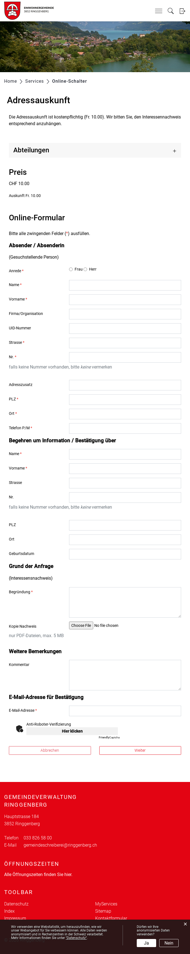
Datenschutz (16, 904)
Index (9, 911)
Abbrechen (49, 750)
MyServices (106, 904)
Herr (93, 269)
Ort (13, 413)
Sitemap (103, 911)
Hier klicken (72, 731)
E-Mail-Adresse (23, 710)
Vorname (18, 299)
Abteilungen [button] (31, 150)
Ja (146, 943)
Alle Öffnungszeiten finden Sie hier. (38, 874)
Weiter (140, 750)
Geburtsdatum (21, 553)
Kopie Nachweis (22, 626)
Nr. (12, 357)
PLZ (13, 399)
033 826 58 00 (38, 838)
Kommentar (19, 664)
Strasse (16, 342)
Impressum (15, 918)
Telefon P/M (20, 428)
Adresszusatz (20, 384)
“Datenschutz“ (76, 938)
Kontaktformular (111, 918)
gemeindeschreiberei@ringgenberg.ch (60, 845)
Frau (79, 269)
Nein (168, 943)
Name (15, 284)
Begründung (21, 592)
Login (182, 11)
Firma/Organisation (26, 313)
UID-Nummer (20, 328)
